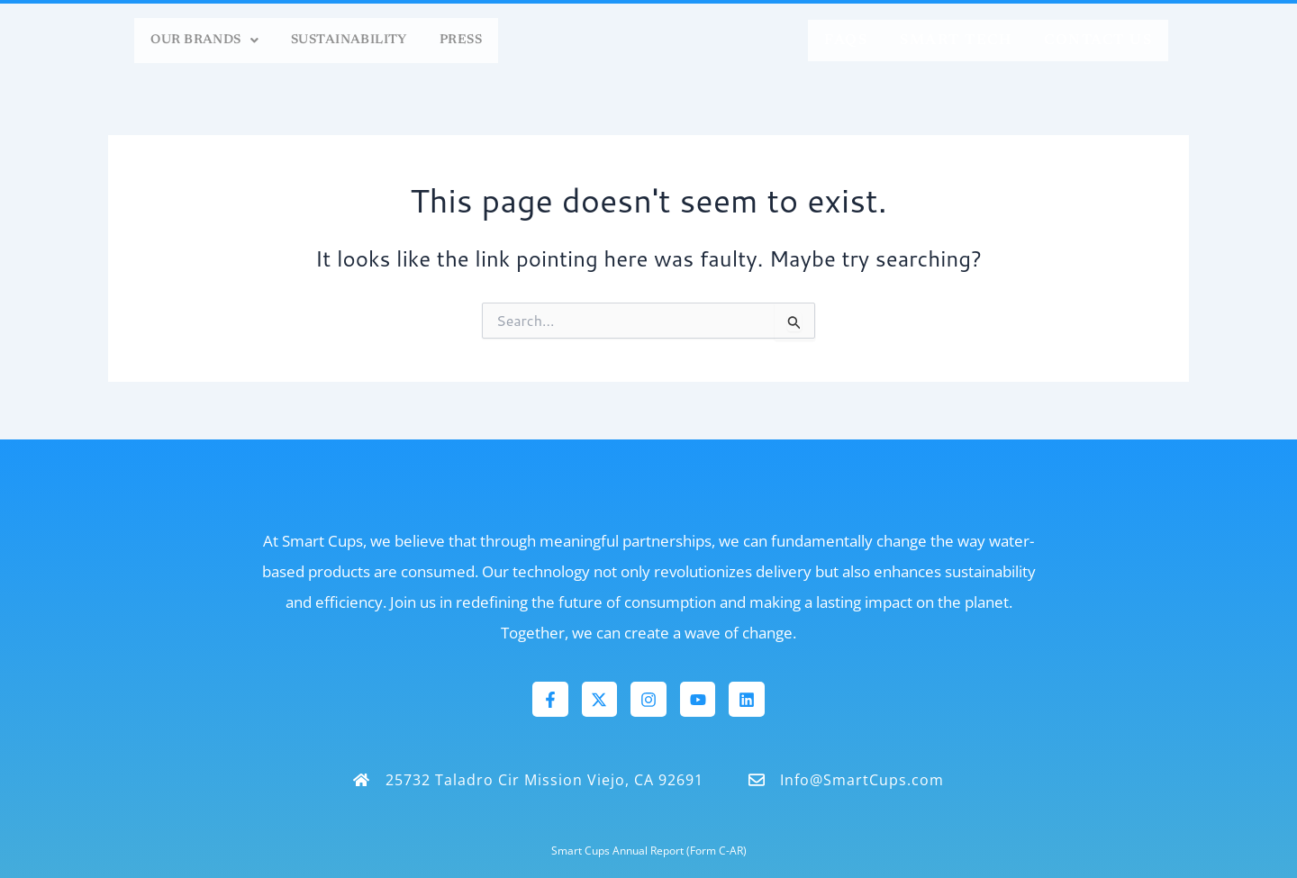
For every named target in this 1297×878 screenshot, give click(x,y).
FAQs (845, 40)
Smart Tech (955, 40)
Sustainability (326, 40)
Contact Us (1098, 40)
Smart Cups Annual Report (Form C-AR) (649, 850)
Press (457, 40)
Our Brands (156, 40)
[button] (156, 40)
